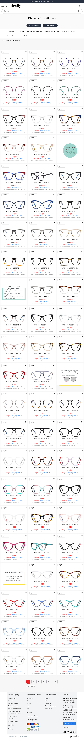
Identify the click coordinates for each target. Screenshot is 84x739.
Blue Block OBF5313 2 (42, 581)
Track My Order (69, 723)
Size (17, 32)
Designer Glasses (13, 706)
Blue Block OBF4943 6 (42, 439)
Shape (23, 32)
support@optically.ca (70, 719)
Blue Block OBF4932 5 (42, 97)
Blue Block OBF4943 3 (42, 410)
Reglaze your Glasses (33, 716)
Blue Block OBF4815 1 (42, 268)
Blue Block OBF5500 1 (70, 496)
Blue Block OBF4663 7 (42, 211)
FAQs (46, 701)
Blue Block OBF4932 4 (14, 97)
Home (8, 36)
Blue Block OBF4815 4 (42, 296)
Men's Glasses (50, 25)
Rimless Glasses (12, 716)
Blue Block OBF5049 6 (14, 183)
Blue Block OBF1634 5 (70, 353)
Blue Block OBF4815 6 (14, 325)
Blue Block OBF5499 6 (42, 496)
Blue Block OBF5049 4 (14, 154)
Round (28, 706)
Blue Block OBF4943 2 (14, 410)
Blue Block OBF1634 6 (14, 382)
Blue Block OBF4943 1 (42, 382)
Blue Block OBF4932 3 (70, 69)
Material (31, 32)
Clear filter (72, 31)
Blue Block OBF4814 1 (70, 211)
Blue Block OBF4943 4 (70, 410)
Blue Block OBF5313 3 (70, 581)
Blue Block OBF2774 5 (14, 211)
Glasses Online (12, 698)
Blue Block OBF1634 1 (42, 325)
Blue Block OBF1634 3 (14, 353)
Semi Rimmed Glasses (14, 713)
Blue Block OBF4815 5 (70, 296)
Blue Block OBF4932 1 (14, 69)
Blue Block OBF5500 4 (70, 524)
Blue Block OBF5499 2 (14, 467)
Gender (10, 32)
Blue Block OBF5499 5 (14, 496)
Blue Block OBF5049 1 (14, 126)
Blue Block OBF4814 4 (42, 239)
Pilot (28, 708)
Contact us (48, 703)
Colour (49, 32)
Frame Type (40, 32)
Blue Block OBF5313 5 (42, 610)
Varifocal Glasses (13, 721)
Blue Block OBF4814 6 (14, 268)
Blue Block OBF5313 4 (14, 610)
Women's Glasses (34, 25)
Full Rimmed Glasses (14, 711)
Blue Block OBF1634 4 (42, 353)
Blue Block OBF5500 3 (42, 524)
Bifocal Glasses (12, 719)
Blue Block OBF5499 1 (70, 439)
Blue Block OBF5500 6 (42, 553)
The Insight (11, 729)
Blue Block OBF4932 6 (70, 97)
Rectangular (30, 698)
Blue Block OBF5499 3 (42, 467)
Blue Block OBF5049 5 (42, 154)
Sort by (66, 32)
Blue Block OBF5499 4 (70, 467)
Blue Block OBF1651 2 (70, 638)
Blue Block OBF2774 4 (70, 183)
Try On (5, 52)
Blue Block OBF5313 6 (70, 610)
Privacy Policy (48, 708)
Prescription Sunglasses (14, 708)
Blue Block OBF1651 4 (42, 667)
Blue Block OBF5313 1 (70, 553)
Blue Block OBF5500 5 (14, 553)
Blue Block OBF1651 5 (70, 667)
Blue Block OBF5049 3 (70, 126)
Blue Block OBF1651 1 (42, 638)
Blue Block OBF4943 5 (14, 439)
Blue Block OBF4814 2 (14, 239)
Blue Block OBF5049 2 (42, 126)
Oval (28, 701)
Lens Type (57, 32)
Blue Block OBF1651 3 (14, 667)
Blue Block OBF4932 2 (42, 69)
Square (29, 703)
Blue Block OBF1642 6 (14, 638)
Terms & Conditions (50, 706)
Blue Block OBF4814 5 (70, 239)
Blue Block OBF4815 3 (70, 268)
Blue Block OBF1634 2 (70, 325)
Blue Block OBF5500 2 (14, 524)
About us (47, 698)
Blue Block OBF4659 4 (42, 183)
